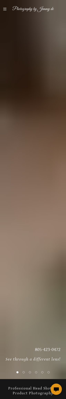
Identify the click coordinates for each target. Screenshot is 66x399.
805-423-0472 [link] (47, 349)
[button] (17, 372)
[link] (33, 9)
